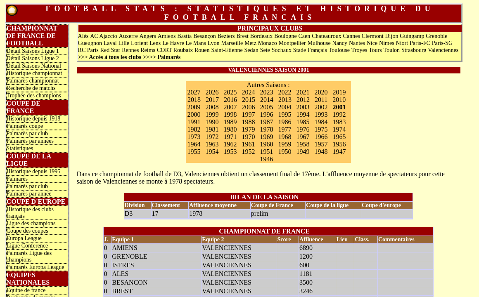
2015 (248, 99)
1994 (303, 114)
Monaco (267, 43)
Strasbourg (413, 50)
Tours (375, 50)
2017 (212, 99)
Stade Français (310, 50)
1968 (285, 136)
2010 (339, 99)
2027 (194, 92)
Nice (372, 43)
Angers (148, 36)
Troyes (359, 50)
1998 (230, 114)
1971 (230, 136)
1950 (285, 151)
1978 (266, 129)
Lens (155, 43)
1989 (230, 121)
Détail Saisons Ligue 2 (33, 58)
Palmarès (17, 179)
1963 (212, 144)
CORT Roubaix (175, 50)
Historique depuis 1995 (34, 171)
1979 (248, 129)
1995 (285, 114)
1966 (321, 136)
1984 (321, 121)
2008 (212, 107)
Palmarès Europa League (35, 267)
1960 (266, 144)
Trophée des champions (34, 95)
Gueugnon (90, 43)
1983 (339, 121)
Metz (250, 43)
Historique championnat (34, 73)
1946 (266, 159)
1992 (339, 114)
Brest (242, 36)
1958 (303, 144)
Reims (147, 50)
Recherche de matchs (31, 88)
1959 (285, 144)
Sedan (251, 50)
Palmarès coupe (25, 126)
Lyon (214, 43)
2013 (285, 99)
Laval (110, 43)
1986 (285, 121)
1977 (285, 129)
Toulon (392, 50)
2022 (285, 92)
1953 (230, 151)
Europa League (24, 238)
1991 (194, 121)
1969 (266, 136)
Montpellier (292, 43)
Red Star (110, 50)
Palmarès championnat (33, 81)
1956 (339, 144)
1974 (339, 129)
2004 (285, 107)
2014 (266, 99)
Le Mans (195, 43)
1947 (339, 151)
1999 (212, 114)
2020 (321, 92)
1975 (321, 129)
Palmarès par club (27, 133)
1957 (321, 144)
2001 (339, 107)
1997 (248, 114)
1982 (194, 129)
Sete (265, 50)
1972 (212, 136)
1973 (194, 136)
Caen (305, 36)
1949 (303, 151)
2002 (321, 107)
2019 (339, 92)
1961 (248, 144)
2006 (248, 107)
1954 (212, 151)
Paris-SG (442, 43)
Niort (402, 43)
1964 (194, 144)
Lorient (139, 43)
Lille (124, 43)
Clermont (373, 36)
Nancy (340, 43)
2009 (194, 107)
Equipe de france (26, 290)
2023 (266, 92)
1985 (303, 121)
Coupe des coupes (27, 231)
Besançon (204, 36)
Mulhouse (319, 43)
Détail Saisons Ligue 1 (33, 51)
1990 (212, 121)
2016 (230, 99)
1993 (321, 114)
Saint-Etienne (226, 50)
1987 (266, 121)
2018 (194, 99)
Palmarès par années (30, 141)
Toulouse (339, 50)
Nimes (386, 43)
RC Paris (88, 50)
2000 (194, 114)
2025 (230, 92)
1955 (194, 151)
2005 (266, 107)
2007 (230, 107)
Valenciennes (443, 50)
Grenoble (436, 36)
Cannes (351, 36)
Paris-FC (420, 43)
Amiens (167, 36)
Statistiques (20, 148)
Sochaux (282, 50)
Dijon (391, 36)
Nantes (357, 43)
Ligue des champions (31, 223)
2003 (303, 107)
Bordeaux (261, 36)
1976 (303, 129)
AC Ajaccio (103, 36)
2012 (303, 99)
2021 (303, 92)
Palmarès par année (29, 194)
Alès (83, 36)
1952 (248, 151)
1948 (321, 151)
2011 (321, 99)
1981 (212, 129)
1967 (303, 136)
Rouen (202, 50)
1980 (230, 129)
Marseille (232, 43)
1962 (230, 144)
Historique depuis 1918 (34, 119)
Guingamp (412, 36)
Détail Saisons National (34, 66)
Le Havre (173, 43)
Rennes (130, 50)
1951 (266, 151)
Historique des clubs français (30, 212)
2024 (248, 92)
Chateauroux (326, 36)
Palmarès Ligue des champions (29, 256)
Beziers (226, 36)
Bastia (184, 36)
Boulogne (285, 36)
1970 (248, 136)
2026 (212, 92)
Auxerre (128, 36)
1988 (248, 121)
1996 (266, 114)
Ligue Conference (27, 246)
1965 (339, 136)
